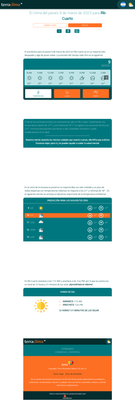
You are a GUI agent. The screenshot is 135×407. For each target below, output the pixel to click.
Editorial (74, 352)
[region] (67, 41)
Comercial (61, 352)
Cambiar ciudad (50, 25)
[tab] (38, 93)
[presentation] (106, 77)
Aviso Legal (58, 373)
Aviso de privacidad (73, 373)
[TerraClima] (121, 4)
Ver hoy (85, 25)
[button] (59, 31)
